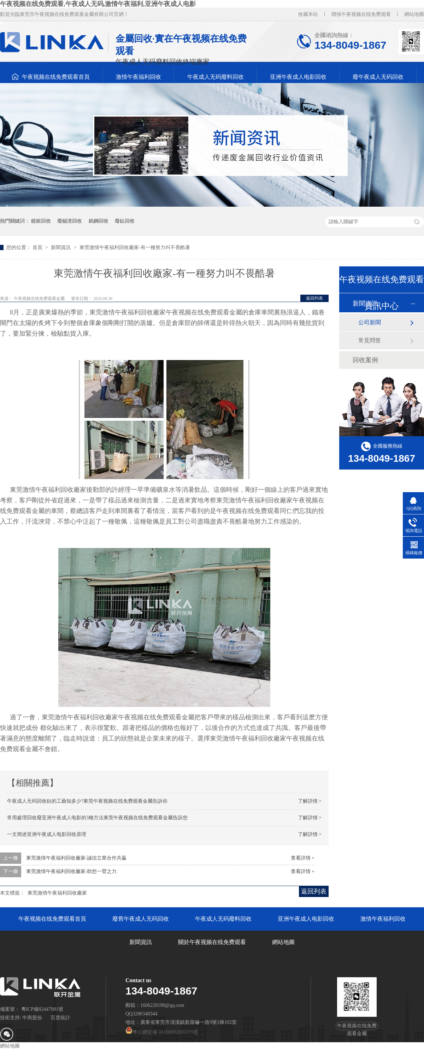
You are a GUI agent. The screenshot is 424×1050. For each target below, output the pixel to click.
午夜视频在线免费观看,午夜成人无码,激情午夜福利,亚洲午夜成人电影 (98, 3)
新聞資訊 (61, 247)
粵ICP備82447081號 (42, 1009)
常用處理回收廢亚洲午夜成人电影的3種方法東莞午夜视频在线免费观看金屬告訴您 (97, 817)
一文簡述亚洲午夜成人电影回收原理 (46, 834)
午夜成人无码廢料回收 (215, 77)
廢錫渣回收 (69, 221)
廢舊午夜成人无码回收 (140, 919)
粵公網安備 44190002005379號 (161, 1032)
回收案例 (365, 360)
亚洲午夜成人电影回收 (298, 77)
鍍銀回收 (41, 221)
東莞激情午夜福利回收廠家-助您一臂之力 (71, 871)
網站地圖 (414, 14)
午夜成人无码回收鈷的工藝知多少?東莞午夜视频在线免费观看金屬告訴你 (87, 801)
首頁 (38, 247)
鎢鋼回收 (98, 221)
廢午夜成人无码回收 (378, 77)
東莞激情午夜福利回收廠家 (57, 893)
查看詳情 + (302, 858)
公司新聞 (369, 322)
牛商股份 (32, 1017)
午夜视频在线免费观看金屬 (40, 298)
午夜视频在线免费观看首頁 (56, 77)
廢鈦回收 (125, 221)
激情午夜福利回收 (138, 77)
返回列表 (314, 298)
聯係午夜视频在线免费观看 (361, 14)
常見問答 (369, 340)
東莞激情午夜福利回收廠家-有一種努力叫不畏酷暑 (135, 247)
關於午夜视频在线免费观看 (212, 942)
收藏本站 (308, 14)
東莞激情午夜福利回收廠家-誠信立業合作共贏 (76, 858)
